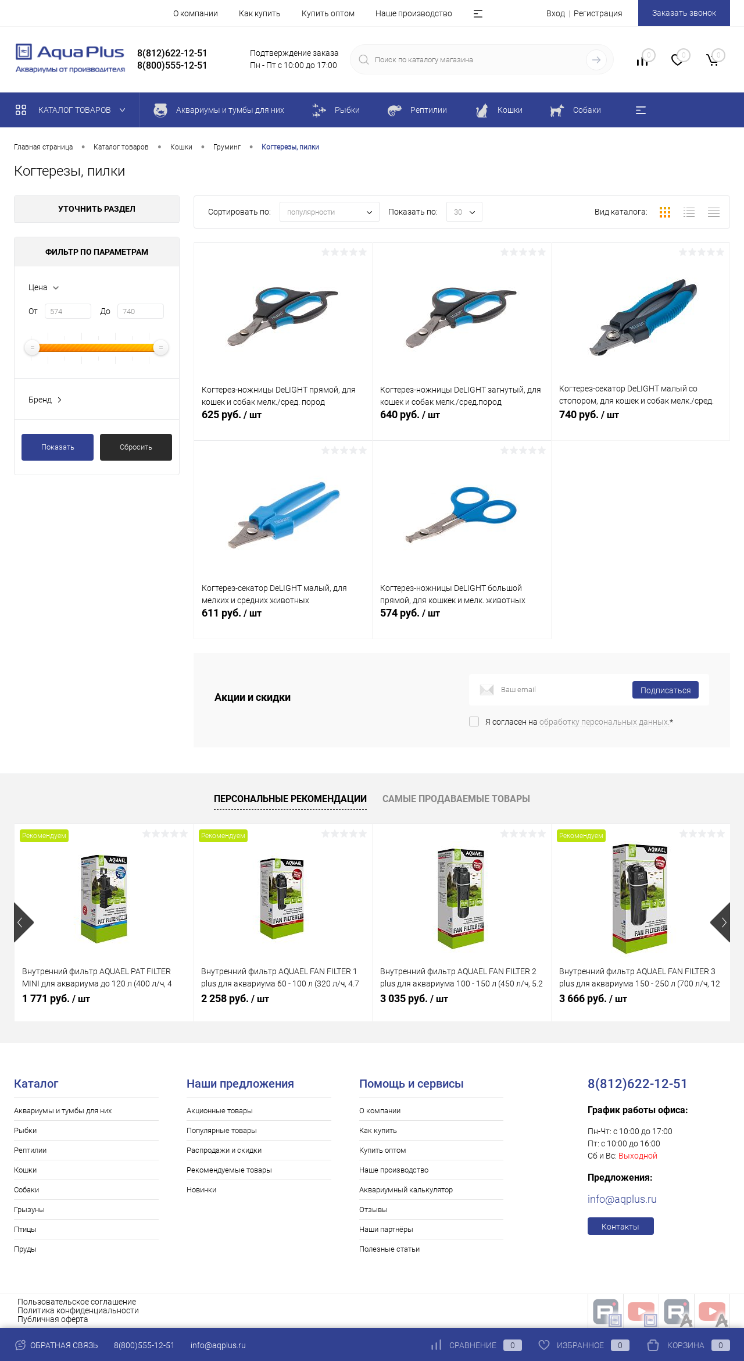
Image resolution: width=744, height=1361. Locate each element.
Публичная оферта (52, 1319)
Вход (555, 13)
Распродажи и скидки (224, 1150)
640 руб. (461, 423)
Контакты (620, 1226)
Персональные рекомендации (290, 798)
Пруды (25, 1249)
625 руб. (283, 423)
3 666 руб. (593, 998)
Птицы (25, 1229)
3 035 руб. (414, 998)
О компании (195, 13)
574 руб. (461, 622)
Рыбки (25, 1130)
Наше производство (413, 13)
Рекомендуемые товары (229, 1170)
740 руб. (640, 423)
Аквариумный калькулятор (406, 1189)
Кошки (25, 1170)
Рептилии (30, 1150)
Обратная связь (56, 1345)
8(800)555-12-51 (144, 1345)
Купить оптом (328, 13)
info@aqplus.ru (622, 1199)
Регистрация (598, 13)
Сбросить (136, 447)
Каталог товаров (73, 110)
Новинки (201, 1189)
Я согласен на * (579, 721)
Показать (57, 447)
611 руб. (283, 622)
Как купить (260, 13)
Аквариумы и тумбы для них (63, 1110)
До (105, 311)
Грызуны (29, 1209)
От (33, 311)
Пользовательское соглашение (76, 1301)
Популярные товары (222, 1130)
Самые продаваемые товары (456, 798)
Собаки (26, 1189)
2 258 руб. (235, 998)
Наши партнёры (386, 1229)
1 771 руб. (56, 998)
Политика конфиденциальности (78, 1310)
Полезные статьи (389, 1249)
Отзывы (373, 1209)
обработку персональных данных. (604, 721)
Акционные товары (220, 1110)
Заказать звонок (684, 12)
